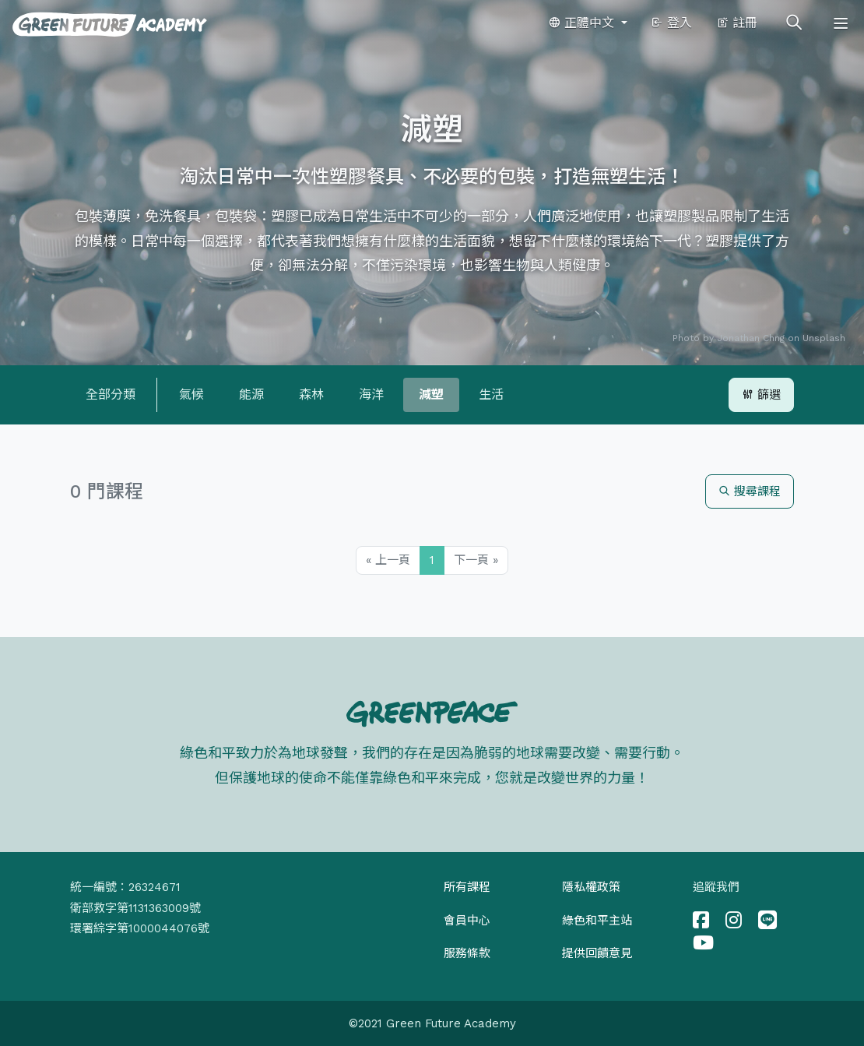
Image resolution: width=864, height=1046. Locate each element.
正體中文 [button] (583, 23)
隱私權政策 (591, 887)
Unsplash (824, 338)
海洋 (371, 394)
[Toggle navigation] (840, 23)
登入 (671, 23)
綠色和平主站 (597, 921)
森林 (311, 394)
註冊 (736, 23)
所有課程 (467, 887)
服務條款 (467, 953)
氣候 (191, 394)
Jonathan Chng (751, 338)
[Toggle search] (794, 23)
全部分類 (110, 394)
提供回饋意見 (597, 953)
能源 (251, 394)
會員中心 (467, 921)
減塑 (431, 394)
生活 (491, 394)
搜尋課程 (749, 491)
